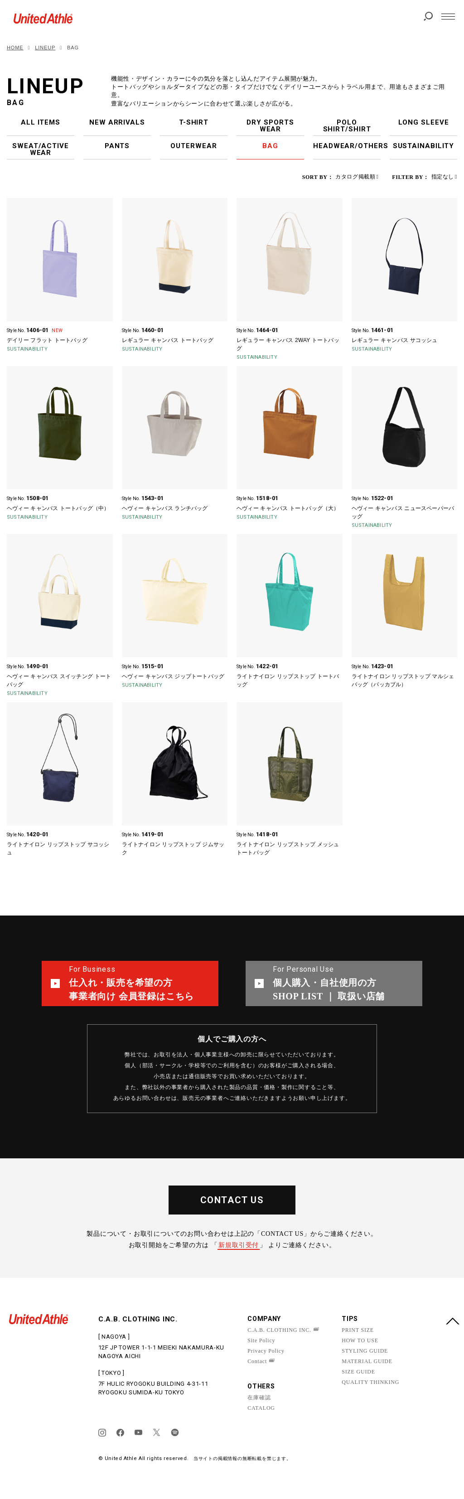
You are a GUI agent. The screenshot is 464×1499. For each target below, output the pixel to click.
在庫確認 (259, 1397)
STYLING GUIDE (365, 1351)
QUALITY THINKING (370, 1382)
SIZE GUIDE (358, 1372)
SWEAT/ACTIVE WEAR (40, 149)
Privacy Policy (266, 1351)
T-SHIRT (193, 122)
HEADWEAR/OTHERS (347, 146)
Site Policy (261, 1340)
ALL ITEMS (40, 122)
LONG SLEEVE (423, 122)
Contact (257, 1361)
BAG (270, 146)
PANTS (117, 146)
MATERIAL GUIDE (367, 1361)
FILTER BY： (410, 177)
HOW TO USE (360, 1340)
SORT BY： (318, 177)
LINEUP (45, 47)
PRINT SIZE (358, 1330)
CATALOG (261, 1408)
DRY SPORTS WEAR (270, 125)
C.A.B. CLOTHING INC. (279, 1330)
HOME (15, 47)
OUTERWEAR (193, 146)
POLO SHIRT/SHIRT (347, 125)
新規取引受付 (238, 1245)
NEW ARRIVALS (117, 122)
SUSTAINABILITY (423, 146)
